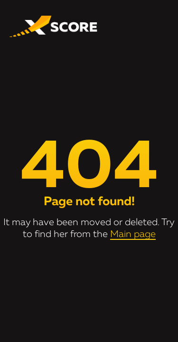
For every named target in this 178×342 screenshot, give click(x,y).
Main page (133, 234)
